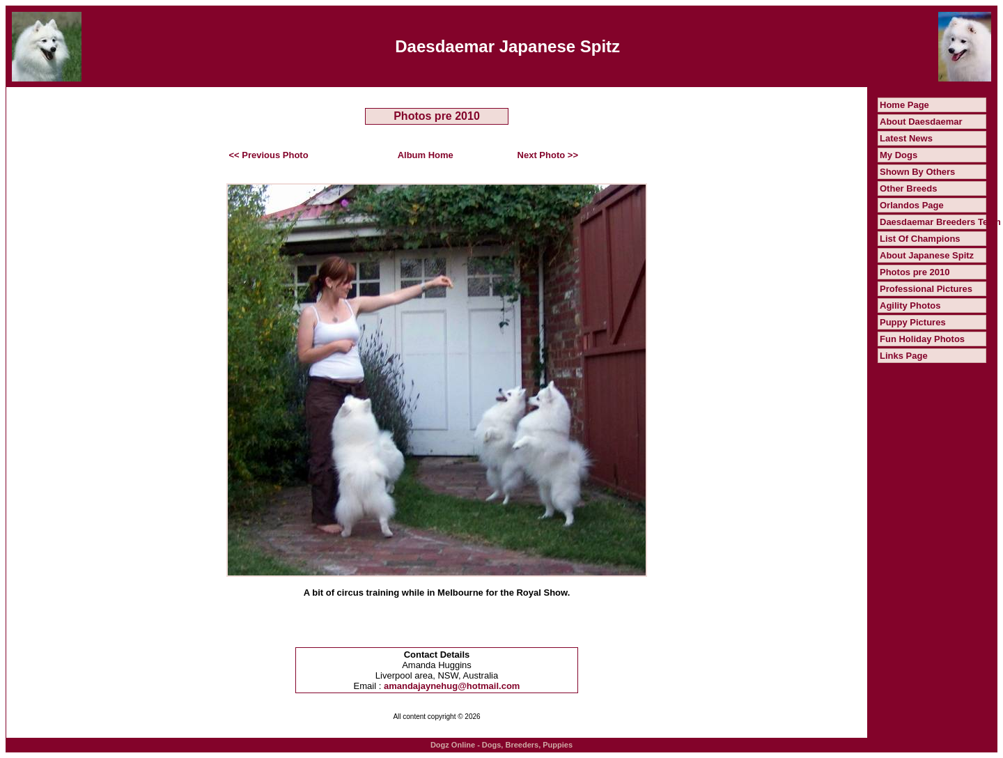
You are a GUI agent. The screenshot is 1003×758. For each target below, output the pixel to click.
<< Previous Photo (269, 155)
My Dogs (898, 155)
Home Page (904, 105)
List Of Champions (920, 238)
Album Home (425, 155)
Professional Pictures (926, 289)
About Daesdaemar (921, 121)
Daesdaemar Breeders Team (940, 222)
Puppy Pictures (913, 322)
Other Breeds (908, 188)
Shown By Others (917, 172)
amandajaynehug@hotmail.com (452, 686)
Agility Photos (910, 305)
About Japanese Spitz (927, 255)
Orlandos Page (912, 205)
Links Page (904, 355)
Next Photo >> (548, 155)
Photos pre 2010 (914, 272)
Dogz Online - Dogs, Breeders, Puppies (501, 745)
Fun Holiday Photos (922, 339)
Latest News (906, 138)
